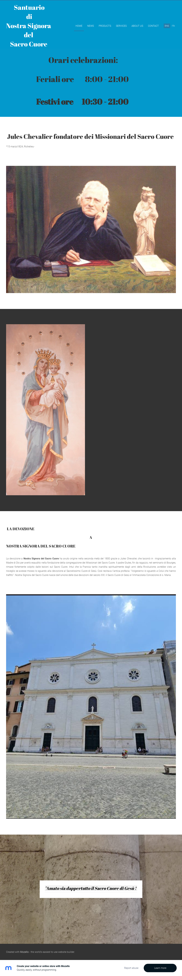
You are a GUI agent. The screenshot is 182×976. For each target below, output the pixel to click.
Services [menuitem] (121, 25)
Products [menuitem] (105, 25)
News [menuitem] (90, 25)
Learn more (160, 968)
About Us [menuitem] (137, 25)
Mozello (24, 951)
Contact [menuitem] (153, 25)
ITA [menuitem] (173, 26)
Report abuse (131, 968)
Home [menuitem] (79, 25)
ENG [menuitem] (167, 26)
